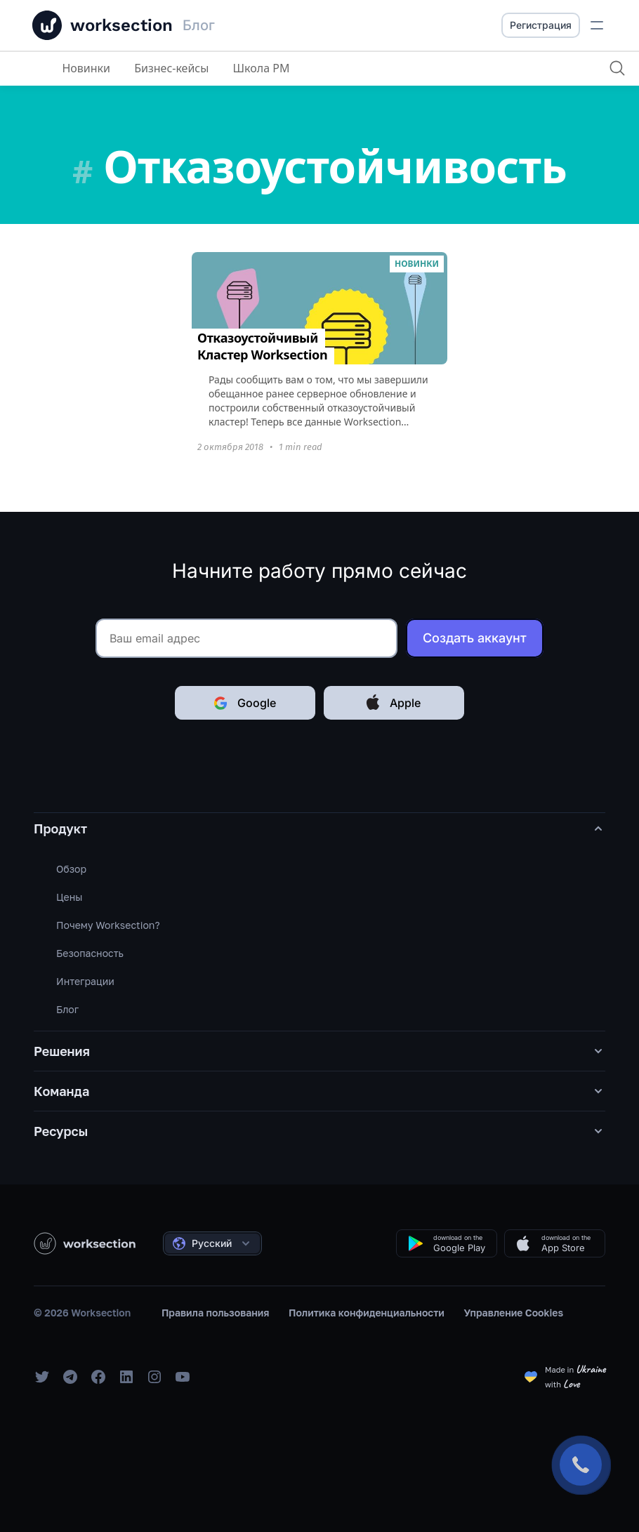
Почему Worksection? (108, 925)
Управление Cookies (514, 1313)
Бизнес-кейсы (171, 68)
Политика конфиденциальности (366, 1313)
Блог (67, 1009)
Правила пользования (216, 1313)
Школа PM (261, 68)
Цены (69, 897)
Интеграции (85, 981)
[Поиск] (617, 68)
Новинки (86, 68)
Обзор (71, 869)
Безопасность (90, 953)
